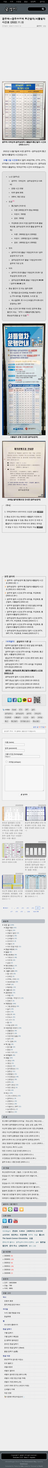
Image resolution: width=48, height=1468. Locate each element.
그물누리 (10, 990)
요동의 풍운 (8, 1301)
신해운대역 (22, 1246)
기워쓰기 (12, 957)
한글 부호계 (11, 949)
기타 (10, 1090)
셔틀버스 (12, 1112)
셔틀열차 (17, 717)
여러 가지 (12, 1052)
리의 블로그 (8, 1363)
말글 (9, 952)
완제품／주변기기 (15, 998)
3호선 (10, 1063)
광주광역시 (9, 713)
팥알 (44, 26)
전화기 (10, 1001)
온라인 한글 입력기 (11, 1344)
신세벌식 (12, 938)
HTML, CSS (13, 979)
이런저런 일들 (14, 1036)
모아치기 (11, 941)
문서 (10, 1012)
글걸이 (22, 1455)
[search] (35, 9)
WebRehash (24, 1464)
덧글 (43, 727)
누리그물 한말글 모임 (12, 1313)
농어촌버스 (12, 1109)
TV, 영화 (11, 1041)
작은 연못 (7, 1393)
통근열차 (14, 721)
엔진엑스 (14, 1235)
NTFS (30, 1235)
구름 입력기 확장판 (11, 1337)
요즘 (31, 1238)
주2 (28, 315)
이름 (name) (15, 743)
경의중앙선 (13, 1069)
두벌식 (11, 930)
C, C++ (11, 1020)
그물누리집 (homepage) (22, 755)
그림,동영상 (13, 1006)
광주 (33, 710)
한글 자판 (11, 928)
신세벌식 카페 (9, 1389)
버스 (9, 1093)
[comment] (24, 778)
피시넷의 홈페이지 (11, 1325)
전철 (9, 1058)
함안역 (5, 1246)
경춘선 (11, 1071)
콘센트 (15, 1231)
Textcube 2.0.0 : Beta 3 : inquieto (24, 1457)
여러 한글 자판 (14, 946)
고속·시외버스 (14, 1096)
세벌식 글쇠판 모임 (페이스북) (15, 1374)
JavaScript (12, 982)
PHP (10, 984)
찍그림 (10, 1044)
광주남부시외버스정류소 (25, 1242)
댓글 (36, 1235)
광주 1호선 (12, 1085)
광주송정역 (20, 713)
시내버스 (12, 1104)
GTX (10, 1082)
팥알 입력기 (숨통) (11, 1351)
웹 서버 (11, 974)
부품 (10, 995)
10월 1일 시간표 (10, 160)
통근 (6, 721)
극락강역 (37, 713)
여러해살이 (6, 1231)
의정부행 (23, 1235)
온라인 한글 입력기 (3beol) (14, 1348)
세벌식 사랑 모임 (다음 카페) (14, 1378)
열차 (32, 717)
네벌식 (10, 944)
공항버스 (12, 1101)
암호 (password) (15, 749)
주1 (13, 201)
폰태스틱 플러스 (8, 1242)
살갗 (10, 963)
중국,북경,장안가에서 (12, 1305)
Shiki (22, 1466)
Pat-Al (40, 1466)
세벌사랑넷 (8, 1367)
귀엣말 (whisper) (13, 762)
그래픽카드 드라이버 (34, 1231)
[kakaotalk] (25, 702)
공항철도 (12, 1074)
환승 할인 (36, 721)
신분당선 (12, 1079)
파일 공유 (12, 1025)
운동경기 (12, 1033)
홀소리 (41, 1235)
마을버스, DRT (14, 1106)
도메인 (10, 976)
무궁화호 (8, 717)
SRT (26, 710)
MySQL (11, 987)
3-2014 (22, 1231)
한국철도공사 (25, 721)
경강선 (11, 1066)
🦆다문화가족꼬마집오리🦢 (14, 1397)
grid (37, 1242)
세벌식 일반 (13, 933)
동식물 (11, 1047)
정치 (10, 1039)
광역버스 (11, 1098)
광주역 (29, 713)
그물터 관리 (11, 971)
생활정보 (12, 1031)
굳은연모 (10, 993)
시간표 (26, 717)
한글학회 (7, 1317)
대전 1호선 (12, 1087)
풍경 (10, 1050)
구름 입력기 (8, 1333)
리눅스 (11, 1017)
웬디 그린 (32, 1246)
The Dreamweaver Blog (29, 1461)
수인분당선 (13, 1077)
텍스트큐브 (11, 955)
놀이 (10, 1009)
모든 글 (9, 925)
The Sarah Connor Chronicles (15, 1238)
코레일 (40, 717)
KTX (20, 710)
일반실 (42, 1242)
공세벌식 (12, 936)
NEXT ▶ (36, 911)
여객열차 (5, 26)
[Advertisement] (24, 54)
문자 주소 (13, 1246)
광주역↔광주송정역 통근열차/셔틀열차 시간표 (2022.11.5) (23, 20)
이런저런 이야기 (13, 1028)
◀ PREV (5, 908)
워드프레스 (11, 966)
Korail (14, 710)
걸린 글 (36, 727)
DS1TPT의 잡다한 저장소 (13, 1359)
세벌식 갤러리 (9, 1371)
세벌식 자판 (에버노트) (12, 1382)
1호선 (10, 1061)
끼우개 (11, 960)
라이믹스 (10, 968)
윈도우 (11, 1014)
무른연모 (11, 1004)
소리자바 (6, 1235)
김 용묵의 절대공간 (11, 1340)
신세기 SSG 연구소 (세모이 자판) (16, 1386)
